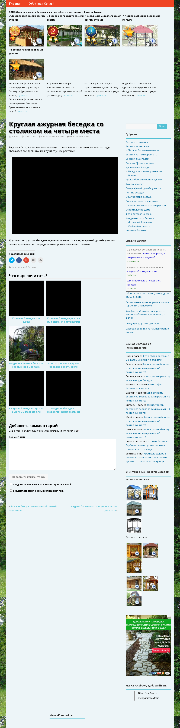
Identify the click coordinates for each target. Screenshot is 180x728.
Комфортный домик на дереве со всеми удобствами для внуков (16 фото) (145, 314)
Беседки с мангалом (137, 158)
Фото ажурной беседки (24, 267)
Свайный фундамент (139, 226)
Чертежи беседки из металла (143, 150)
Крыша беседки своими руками (144, 179)
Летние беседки (135, 192)
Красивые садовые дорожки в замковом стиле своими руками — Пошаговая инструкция (146, 457)
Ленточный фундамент (140, 222)
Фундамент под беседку (140, 218)
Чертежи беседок (136, 230)
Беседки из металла (137, 146)
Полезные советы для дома (142, 201)
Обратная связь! (41, 3)
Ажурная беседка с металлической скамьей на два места (63, 412)
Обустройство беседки (139, 196)
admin (15, 136)
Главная (15, 3)
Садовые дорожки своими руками (146, 205)
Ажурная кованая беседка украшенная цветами (26, 365)
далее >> (23, 95)
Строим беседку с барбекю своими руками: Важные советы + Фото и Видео (147, 445)
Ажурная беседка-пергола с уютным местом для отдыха (26, 412)
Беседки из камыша (137, 142)
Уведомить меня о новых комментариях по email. (42, 484)
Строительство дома (138, 209)
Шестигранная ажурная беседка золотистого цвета (63, 367)
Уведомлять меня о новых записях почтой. (38, 490)
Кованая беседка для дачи (26, 320)
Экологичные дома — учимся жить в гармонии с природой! (147, 304)
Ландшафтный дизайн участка (143, 188)
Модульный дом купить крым (142, 271)
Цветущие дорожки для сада (142, 323)
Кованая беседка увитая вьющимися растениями (63, 320)
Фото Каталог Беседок (53, 136)
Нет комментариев (80, 136)
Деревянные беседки (138, 167)
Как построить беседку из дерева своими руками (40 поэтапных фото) (147, 368)
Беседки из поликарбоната (141, 154)
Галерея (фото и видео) (140, 163)
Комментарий (17, 436)
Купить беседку (135, 184)
